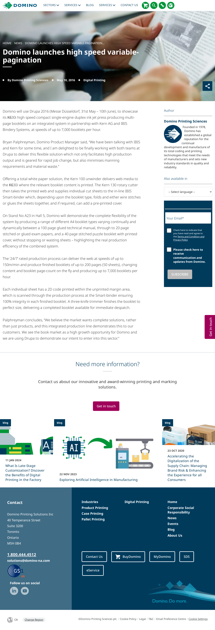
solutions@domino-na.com (28, 560)
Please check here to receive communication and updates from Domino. (189, 256)
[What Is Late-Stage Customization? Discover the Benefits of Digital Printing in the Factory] (26, 452)
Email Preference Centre (171, 619)
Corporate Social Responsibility (181, 510)
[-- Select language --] (188, 192)
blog (90, 5)
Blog (171, 529)
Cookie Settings (198, 619)
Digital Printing (137, 502)
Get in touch (106, 406)
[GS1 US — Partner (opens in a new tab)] (20, 571)
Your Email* (175, 218)
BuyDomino (128, 556)
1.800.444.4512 (21, 554)
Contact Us (129, 5)
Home (172, 502)
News (172, 518)
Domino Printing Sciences (185, 121)
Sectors (51, 5)
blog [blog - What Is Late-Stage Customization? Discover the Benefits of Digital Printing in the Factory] (5, 422)
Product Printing (95, 508)
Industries (90, 502)
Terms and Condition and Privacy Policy (188, 238)
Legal (142, 619)
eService (92, 570)
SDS (187, 556)
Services (72, 5)
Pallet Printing (93, 519)
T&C (151, 619)
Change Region (34, 619)
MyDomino (162, 556)
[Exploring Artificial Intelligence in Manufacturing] (107, 452)
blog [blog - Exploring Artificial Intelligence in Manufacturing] (59, 422)
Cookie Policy (128, 619)
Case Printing (92, 513)
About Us (175, 535)
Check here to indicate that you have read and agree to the (188, 235)
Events (173, 524)
